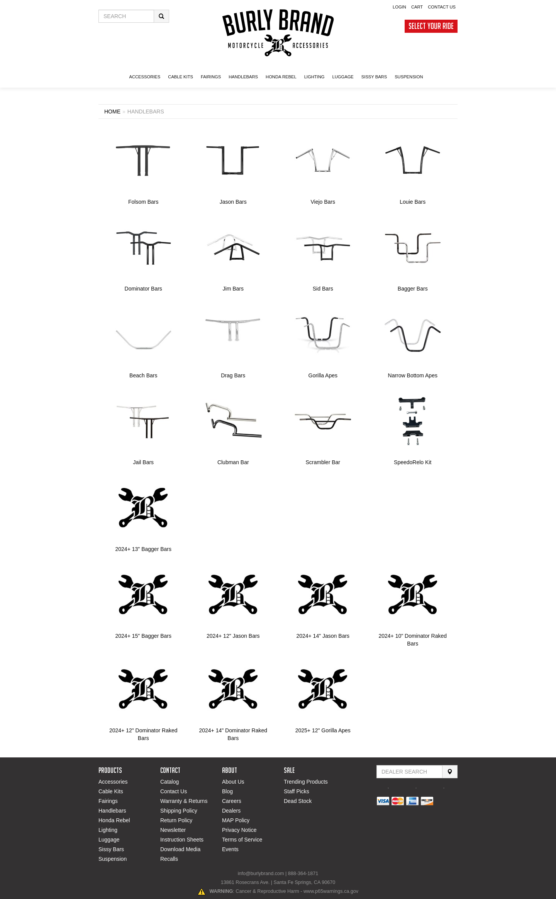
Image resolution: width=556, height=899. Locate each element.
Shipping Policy (178, 811)
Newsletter (173, 830)
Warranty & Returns (183, 801)
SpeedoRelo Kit (412, 462)
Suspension (112, 859)
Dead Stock (298, 801)
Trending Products (306, 782)
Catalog (169, 782)
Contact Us (173, 791)
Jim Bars (233, 289)
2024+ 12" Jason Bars (233, 636)
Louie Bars (412, 202)
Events (230, 849)
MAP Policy (235, 820)
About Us (233, 782)
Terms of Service (242, 839)
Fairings (108, 801)
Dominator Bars (143, 289)
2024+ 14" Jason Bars (322, 636)
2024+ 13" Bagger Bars (143, 549)
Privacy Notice (239, 830)
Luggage (109, 839)
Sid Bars (323, 289)
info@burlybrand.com (261, 873)
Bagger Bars (413, 289)
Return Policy (176, 820)
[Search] (450, 771)
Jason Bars (233, 202)
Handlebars (112, 811)
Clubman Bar (233, 462)
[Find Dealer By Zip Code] (409, 771)
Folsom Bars (143, 202)
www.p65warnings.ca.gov (330, 891)
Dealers (231, 811)
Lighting (107, 830)
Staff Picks (296, 791)
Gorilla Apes (323, 375)
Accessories (112, 782)
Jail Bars (143, 462)
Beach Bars (143, 375)
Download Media (180, 849)
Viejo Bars (322, 202)
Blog (227, 791)
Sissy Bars (111, 849)
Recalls (169, 859)
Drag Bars (233, 375)
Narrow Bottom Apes (412, 375)
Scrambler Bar (323, 462)
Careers (231, 801)
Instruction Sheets (181, 839)
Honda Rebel (114, 820)
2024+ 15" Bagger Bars (143, 636)
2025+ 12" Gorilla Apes (323, 730)
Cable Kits (110, 791)
